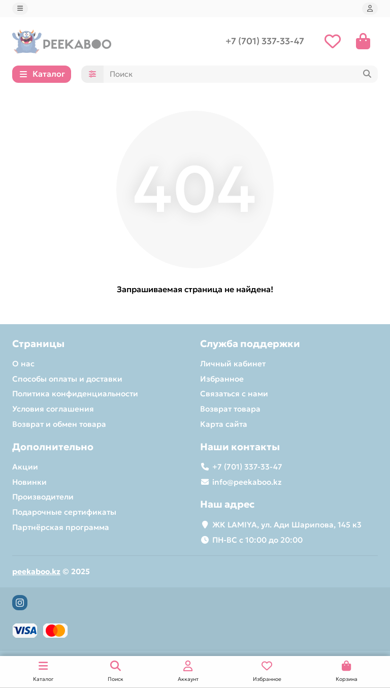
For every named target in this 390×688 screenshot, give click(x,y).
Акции (25, 467)
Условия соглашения (53, 409)
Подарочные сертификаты (64, 512)
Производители (43, 497)
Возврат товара (230, 409)
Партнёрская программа (60, 527)
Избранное (222, 379)
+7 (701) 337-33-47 (264, 41)
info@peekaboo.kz (247, 482)
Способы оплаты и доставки (67, 379)
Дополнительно (52, 447)
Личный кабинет (233, 363)
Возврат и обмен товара (59, 424)
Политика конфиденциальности (75, 394)
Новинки (29, 482)
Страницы (38, 343)
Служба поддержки (250, 343)
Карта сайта (223, 424)
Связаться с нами (234, 394)
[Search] (241, 75)
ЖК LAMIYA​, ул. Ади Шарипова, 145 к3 (287, 524)
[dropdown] (20, 9)
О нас (23, 363)
